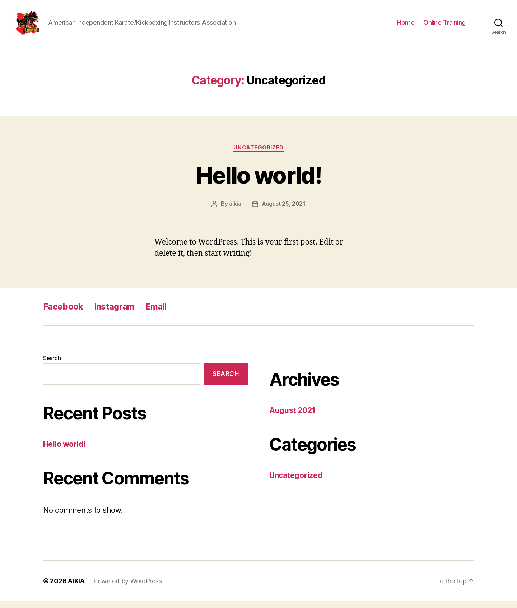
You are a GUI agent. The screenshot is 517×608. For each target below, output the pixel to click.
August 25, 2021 (284, 210)
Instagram (114, 313)
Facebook (63, 313)
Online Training (444, 26)
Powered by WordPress (127, 587)
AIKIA (76, 587)
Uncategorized (258, 155)
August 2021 (292, 417)
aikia (235, 210)
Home (405, 26)
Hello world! (258, 182)
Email (156, 313)
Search (52, 364)
